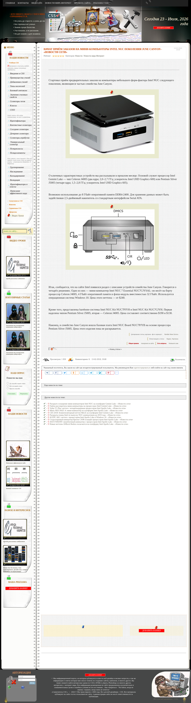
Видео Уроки (18, 216)
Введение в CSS (17, 73)
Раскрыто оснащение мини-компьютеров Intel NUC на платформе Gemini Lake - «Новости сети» (90, 404)
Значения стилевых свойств (19, 96)
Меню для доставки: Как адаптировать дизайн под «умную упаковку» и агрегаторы (15, 569)
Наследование (16, 171)
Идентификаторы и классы (19, 185)
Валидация (15, 180)
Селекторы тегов (17, 101)
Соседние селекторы (19, 129)
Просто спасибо (14, 388)
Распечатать (180, 359)
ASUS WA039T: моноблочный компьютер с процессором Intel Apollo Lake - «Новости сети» (88, 422)
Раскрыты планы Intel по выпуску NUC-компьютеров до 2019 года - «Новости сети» (85, 415)
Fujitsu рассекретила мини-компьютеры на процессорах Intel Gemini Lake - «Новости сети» (88, 406)
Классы (13, 105)
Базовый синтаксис (19, 90)
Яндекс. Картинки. (173, 339)
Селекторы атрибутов (20, 138)
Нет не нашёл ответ (15, 386)
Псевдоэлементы (17, 153)
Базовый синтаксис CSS (13, 488)
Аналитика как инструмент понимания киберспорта (15, 326)
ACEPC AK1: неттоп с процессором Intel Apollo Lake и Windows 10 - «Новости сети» (85, 417)
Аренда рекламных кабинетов (15, 278)
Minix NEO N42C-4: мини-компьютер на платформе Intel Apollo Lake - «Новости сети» (86, 411)
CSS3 (12, 110)
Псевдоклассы (16, 149)
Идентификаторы (18, 121)
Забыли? (28, 687)
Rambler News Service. (171, 334)
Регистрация (15, 687)
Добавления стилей (19, 82)
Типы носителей (17, 86)
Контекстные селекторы (21, 125)
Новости (78, 56)
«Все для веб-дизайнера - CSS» (165, 699)
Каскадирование (17, 176)
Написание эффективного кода (18, 192)
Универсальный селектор (17, 143)
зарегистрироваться (142, 368)
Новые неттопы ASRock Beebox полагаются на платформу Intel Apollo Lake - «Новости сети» (89, 424)
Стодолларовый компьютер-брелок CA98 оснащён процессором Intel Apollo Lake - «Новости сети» (91, 420)
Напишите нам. (174, 343)
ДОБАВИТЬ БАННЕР (163, 28)
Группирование (17, 167)
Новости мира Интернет (94, 56)
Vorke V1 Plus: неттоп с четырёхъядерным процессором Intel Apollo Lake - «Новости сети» (88, 408)
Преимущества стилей (20, 78)
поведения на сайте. (147, 343)
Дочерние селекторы (19, 133)
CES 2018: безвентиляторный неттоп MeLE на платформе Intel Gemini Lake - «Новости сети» (89, 413)
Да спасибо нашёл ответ (17, 383)
